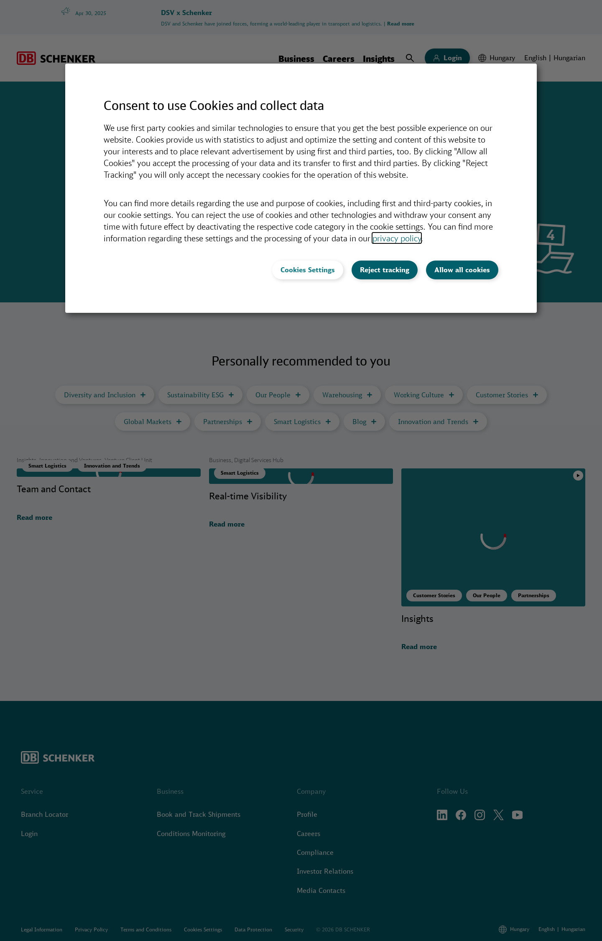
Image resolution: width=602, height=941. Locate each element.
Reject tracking (384, 270)
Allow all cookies (462, 270)
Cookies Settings (308, 270)
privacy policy (396, 238)
